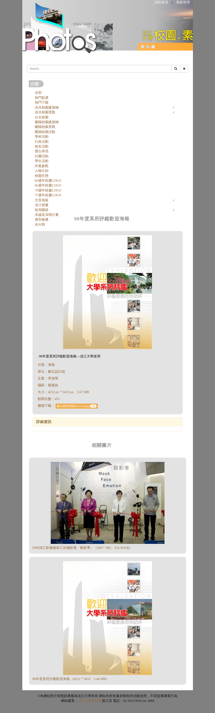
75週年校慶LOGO (48, 195)
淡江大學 (85, 701)
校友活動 (41, 146)
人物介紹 (41, 171)
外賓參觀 (41, 166)
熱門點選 (41, 97)
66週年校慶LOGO (48, 185)
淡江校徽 (41, 205)
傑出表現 (41, 151)
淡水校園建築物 (47, 107)
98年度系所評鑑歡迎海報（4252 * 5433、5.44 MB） (70, 679)
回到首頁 (161, 2)
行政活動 (41, 141)
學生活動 (41, 161)
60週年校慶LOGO (48, 180)
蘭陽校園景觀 (45, 127)
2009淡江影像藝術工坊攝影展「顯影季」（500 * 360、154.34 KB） (82, 548)
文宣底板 (41, 200)
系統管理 (183, 2)
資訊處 (97, 701)
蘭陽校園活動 (45, 132)
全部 (38, 92)
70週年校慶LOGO (48, 190)
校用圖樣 (41, 210)
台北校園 (41, 117)
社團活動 (41, 156)
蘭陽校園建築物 (47, 122)
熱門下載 (41, 102)
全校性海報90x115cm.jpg (76, 406)
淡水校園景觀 (45, 112)
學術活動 (41, 136)
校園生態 (41, 176)
